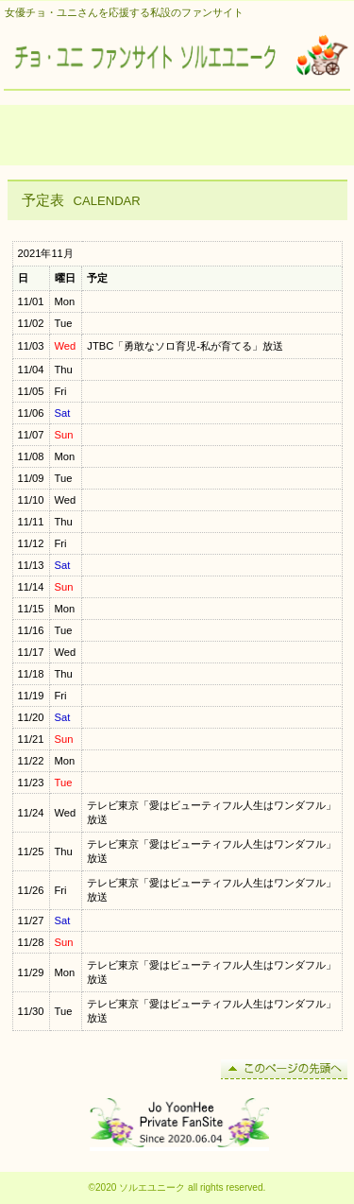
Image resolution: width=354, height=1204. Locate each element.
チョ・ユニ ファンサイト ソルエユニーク (177, 56)
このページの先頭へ (284, 1069)
